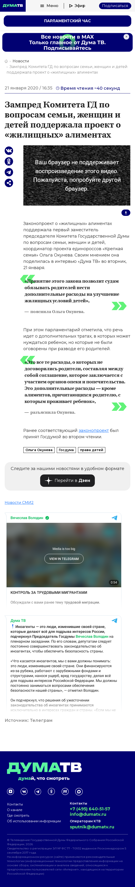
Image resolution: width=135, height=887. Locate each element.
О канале (14, 810)
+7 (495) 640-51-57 (90, 809)
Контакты (15, 804)
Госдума (66, 450)
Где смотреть (18, 815)
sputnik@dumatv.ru (92, 827)
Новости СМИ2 (19, 502)
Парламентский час (67, 21)
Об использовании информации (34, 821)
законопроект (94, 430)
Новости (21, 61)
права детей (91, 450)
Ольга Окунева (39, 450)
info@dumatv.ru (88, 814)
